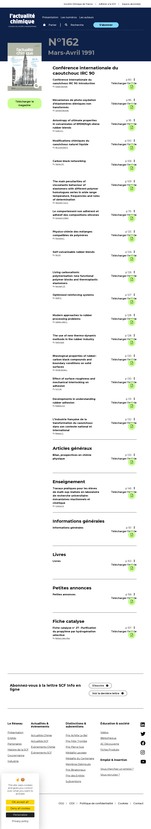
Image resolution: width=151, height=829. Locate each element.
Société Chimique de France (78, 4)
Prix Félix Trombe (76, 741)
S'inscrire (98, 685)
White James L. (62, 370)
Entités (12, 738)
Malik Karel (60, 342)
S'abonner (106, 25)
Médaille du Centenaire (80, 758)
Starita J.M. (60, 164)
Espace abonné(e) (131, 4)
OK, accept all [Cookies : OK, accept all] (20, 802)
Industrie (13, 761)
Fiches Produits (109, 749)
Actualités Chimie (41, 735)
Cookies (123, 803)
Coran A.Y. (59, 131)
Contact (138, 803)
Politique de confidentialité (95, 803)
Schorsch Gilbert (62, 218)
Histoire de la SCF (18, 749)
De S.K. (58, 255)
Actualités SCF (39, 741)
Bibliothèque (108, 738)
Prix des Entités (75, 775)
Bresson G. (59, 433)
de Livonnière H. (62, 147)
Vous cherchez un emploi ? (117, 769)
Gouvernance (16, 755)
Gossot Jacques (61, 86)
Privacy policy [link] (20, 821)
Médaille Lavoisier (76, 752)
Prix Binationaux (76, 769)
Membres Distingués (78, 764)
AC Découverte (109, 744)
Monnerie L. (60, 238)
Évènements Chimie (43, 747)
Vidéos (104, 732)
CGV (71, 803)
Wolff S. (58, 298)
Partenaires (15, 744)
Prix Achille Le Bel (76, 735)
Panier (49, 25)
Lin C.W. (58, 389)
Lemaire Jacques (62, 110)
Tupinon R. (59, 506)
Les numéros (69, 17)
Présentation (50, 17)
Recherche (74, 25)
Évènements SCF (41, 752)
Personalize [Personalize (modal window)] (20, 814)
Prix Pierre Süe (75, 747)
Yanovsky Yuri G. (62, 203)
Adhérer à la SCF (107, 4)
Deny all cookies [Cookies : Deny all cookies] (20, 808)
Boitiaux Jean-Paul (63, 638)
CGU (60, 803)
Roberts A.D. (60, 406)
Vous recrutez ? (110, 774)
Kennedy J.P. (60, 286)
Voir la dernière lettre (105, 693)
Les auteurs (86, 17)
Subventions (73, 781)
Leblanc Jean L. (61, 322)
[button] (74, 25)
